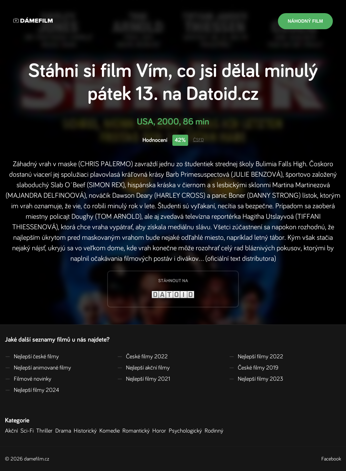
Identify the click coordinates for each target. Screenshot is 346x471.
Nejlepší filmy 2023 (256, 379)
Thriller (45, 431)
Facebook (331, 458)
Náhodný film (305, 21)
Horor (160, 431)
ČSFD (198, 140)
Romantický (137, 431)
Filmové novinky (28, 379)
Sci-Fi (28, 431)
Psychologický (187, 431)
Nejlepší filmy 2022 (256, 356)
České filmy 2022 (142, 356)
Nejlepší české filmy (32, 356)
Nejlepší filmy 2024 (32, 390)
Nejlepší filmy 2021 (143, 379)
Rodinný (215, 431)
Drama (64, 431)
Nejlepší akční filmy (143, 367)
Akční (12, 431)
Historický (86, 431)
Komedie (110, 431)
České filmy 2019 (253, 367)
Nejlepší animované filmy (38, 367)
